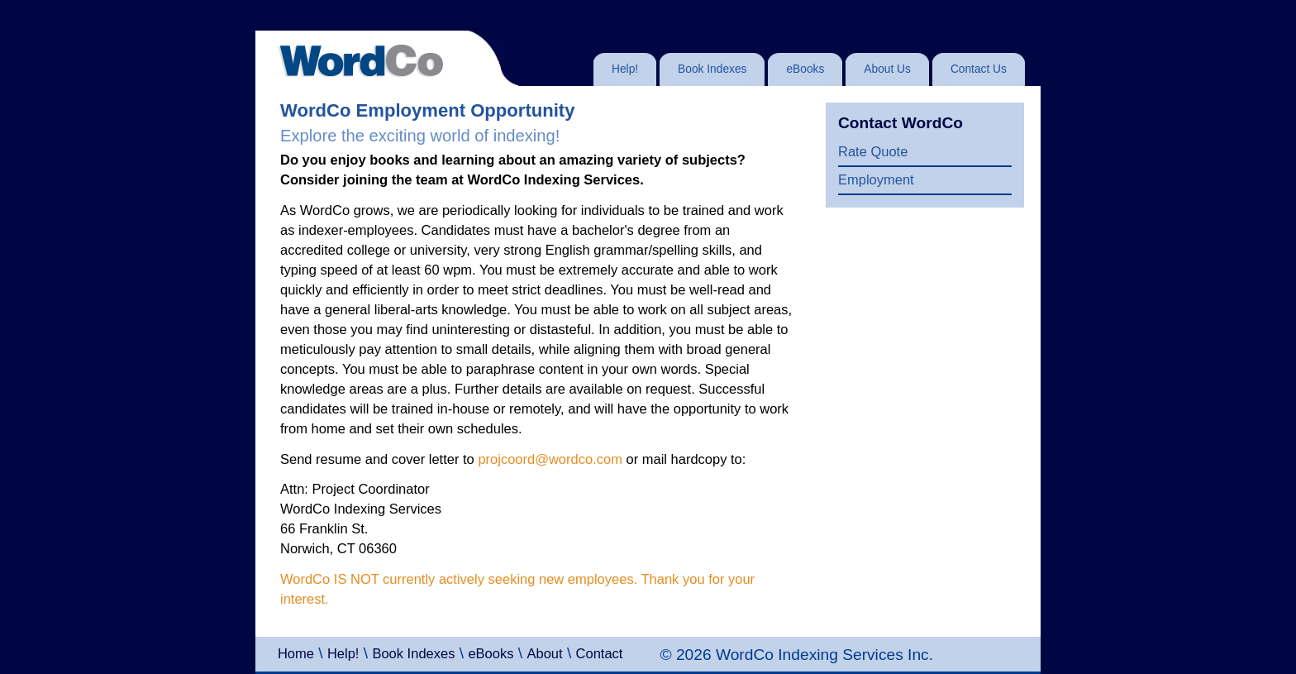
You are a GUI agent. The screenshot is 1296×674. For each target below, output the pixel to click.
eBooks (490, 653)
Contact (599, 653)
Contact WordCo (900, 122)
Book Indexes (413, 653)
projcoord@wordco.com (550, 459)
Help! (343, 653)
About (544, 653)
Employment (876, 179)
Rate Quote (873, 151)
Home (296, 653)
